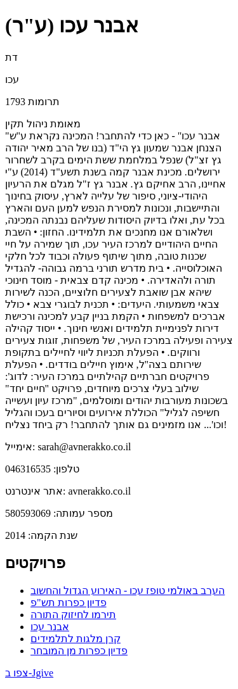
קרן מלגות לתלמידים (75, 638)
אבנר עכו (49, 626)
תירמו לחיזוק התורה (73, 614)
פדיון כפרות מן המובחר (79, 650)
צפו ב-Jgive (29, 672)
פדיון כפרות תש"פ (68, 602)
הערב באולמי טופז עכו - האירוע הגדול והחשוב (127, 590)
